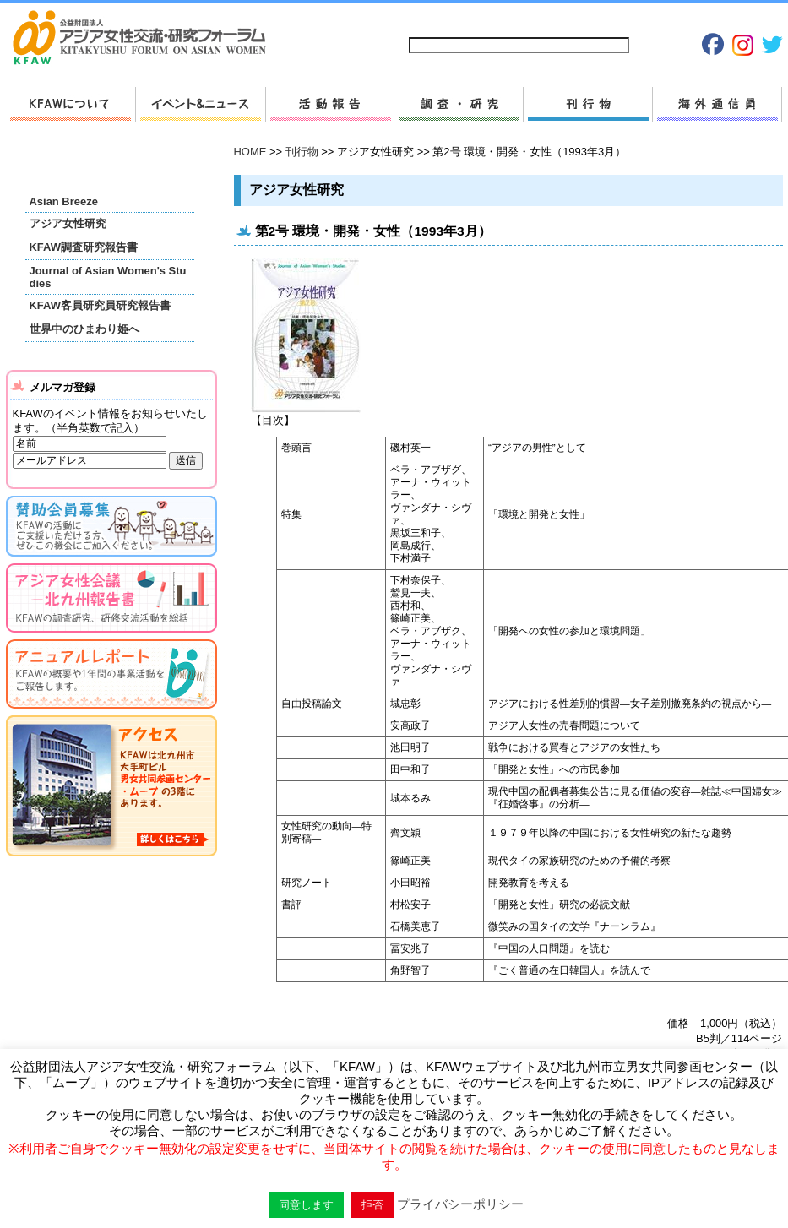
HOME (250, 151)
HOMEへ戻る (146, 38)
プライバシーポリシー (613, 18)
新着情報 (200, 104)
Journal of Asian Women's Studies (108, 277)
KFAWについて (71, 104)
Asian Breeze (64, 201)
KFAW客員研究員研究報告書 (100, 305)
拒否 (372, 1204)
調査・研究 (458, 104)
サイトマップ (441, 18)
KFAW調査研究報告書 (84, 247)
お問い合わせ (518, 18)
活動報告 (329, 104)
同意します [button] (306, 1204)
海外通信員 (717, 104)
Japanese (699, 18)
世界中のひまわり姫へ (84, 329)
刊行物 (587, 104)
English (755, 18)
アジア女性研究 (68, 223)
